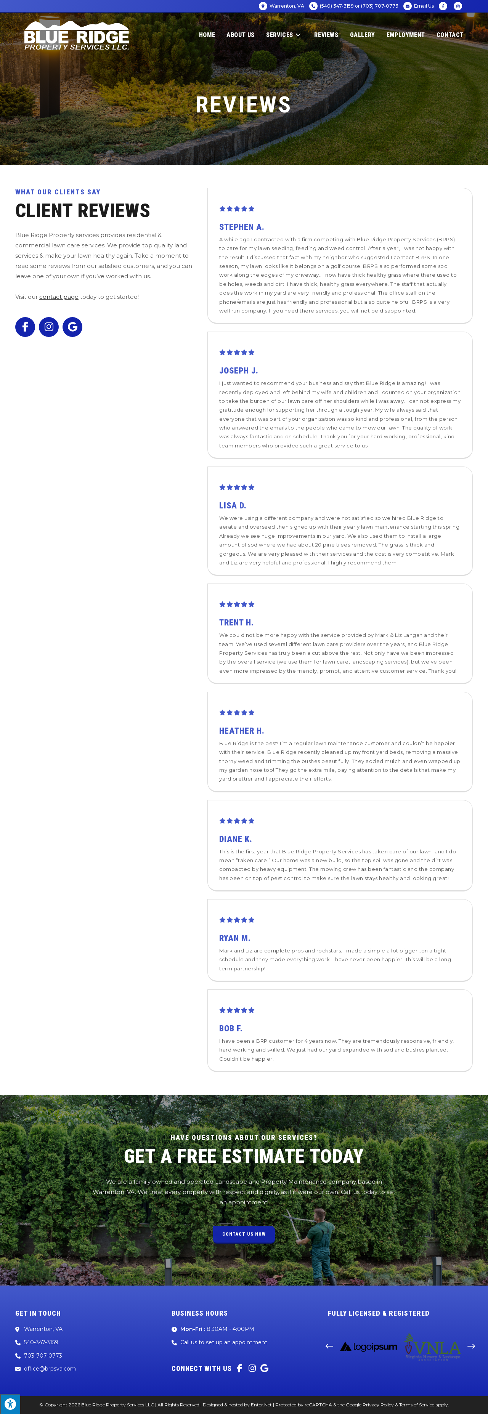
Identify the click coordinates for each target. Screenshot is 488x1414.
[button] (329, 1346)
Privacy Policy (378, 1405)
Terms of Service (416, 1405)
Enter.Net (261, 1405)
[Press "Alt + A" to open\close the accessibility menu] (10, 1404)
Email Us (418, 6)
